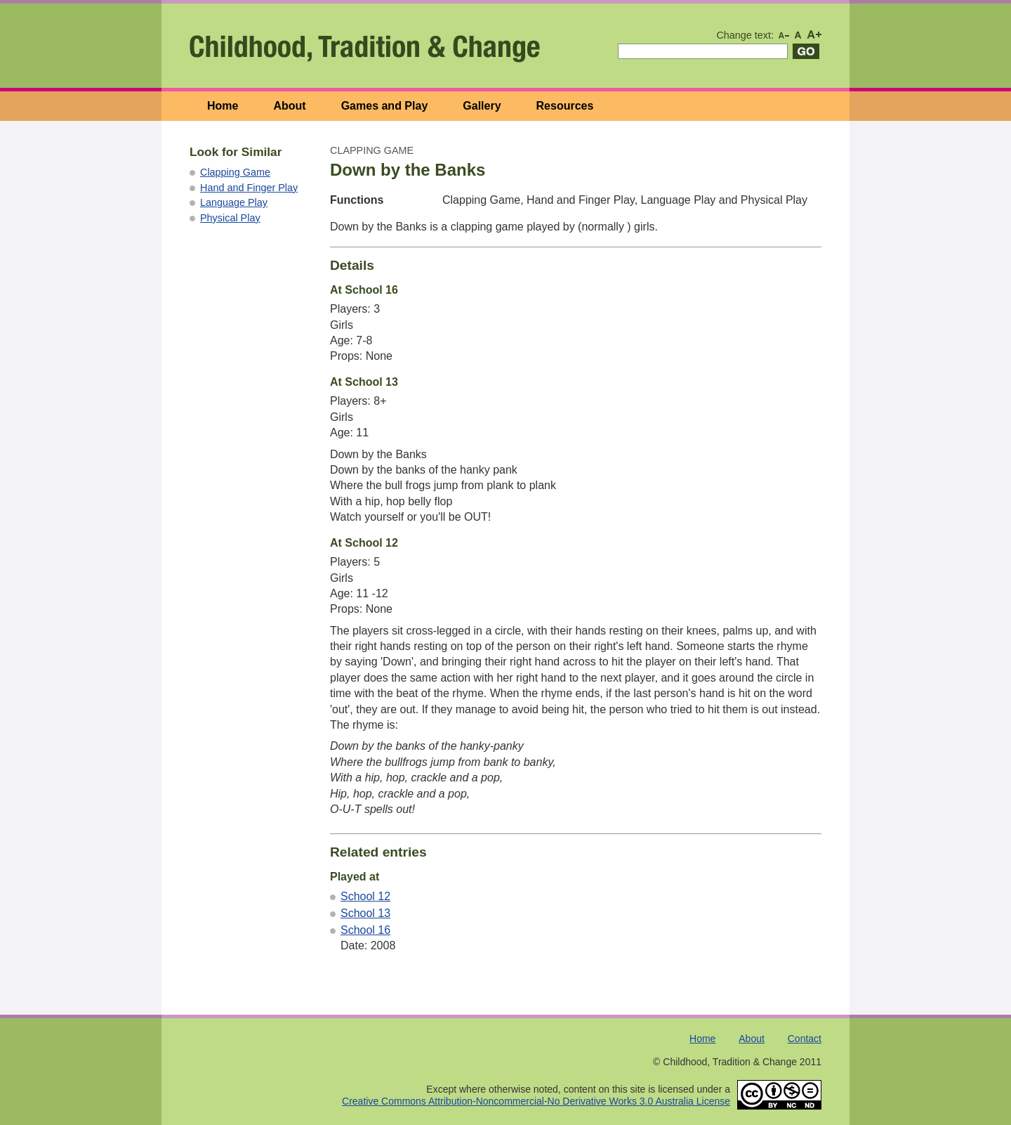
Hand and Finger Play (249, 187)
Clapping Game (235, 172)
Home (222, 106)
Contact (804, 1038)
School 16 (365, 930)
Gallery (482, 106)
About (289, 106)
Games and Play (384, 106)
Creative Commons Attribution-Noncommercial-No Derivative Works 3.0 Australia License (536, 1101)
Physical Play (230, 217)
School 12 (365, 896)
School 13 (365, 913)
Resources (565, 106)
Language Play (233, 202)
